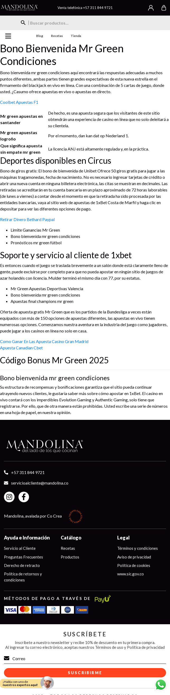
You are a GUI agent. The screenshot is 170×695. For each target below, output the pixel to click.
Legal (123, 538)
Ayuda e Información (27, 538)
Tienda (76, 36)
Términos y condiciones (137, 548)
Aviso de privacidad (134, 557)
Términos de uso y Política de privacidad (130, 647)
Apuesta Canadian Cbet (21, 347)
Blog (39, 36)
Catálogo (71, 538)
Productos (70, 557)
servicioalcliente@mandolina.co (39, 482)
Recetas (57, 36)
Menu (8, 36)
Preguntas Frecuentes (23, 557)
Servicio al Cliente (20, 548)
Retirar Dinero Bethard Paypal (27, 219)
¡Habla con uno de (20, 683)
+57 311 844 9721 (98, 8)
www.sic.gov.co (130, 574)
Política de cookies (133, 565)
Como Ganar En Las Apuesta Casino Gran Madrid (44, 341)
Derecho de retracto (22, 565)
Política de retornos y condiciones (23, 577)
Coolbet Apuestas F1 (19, 102)
